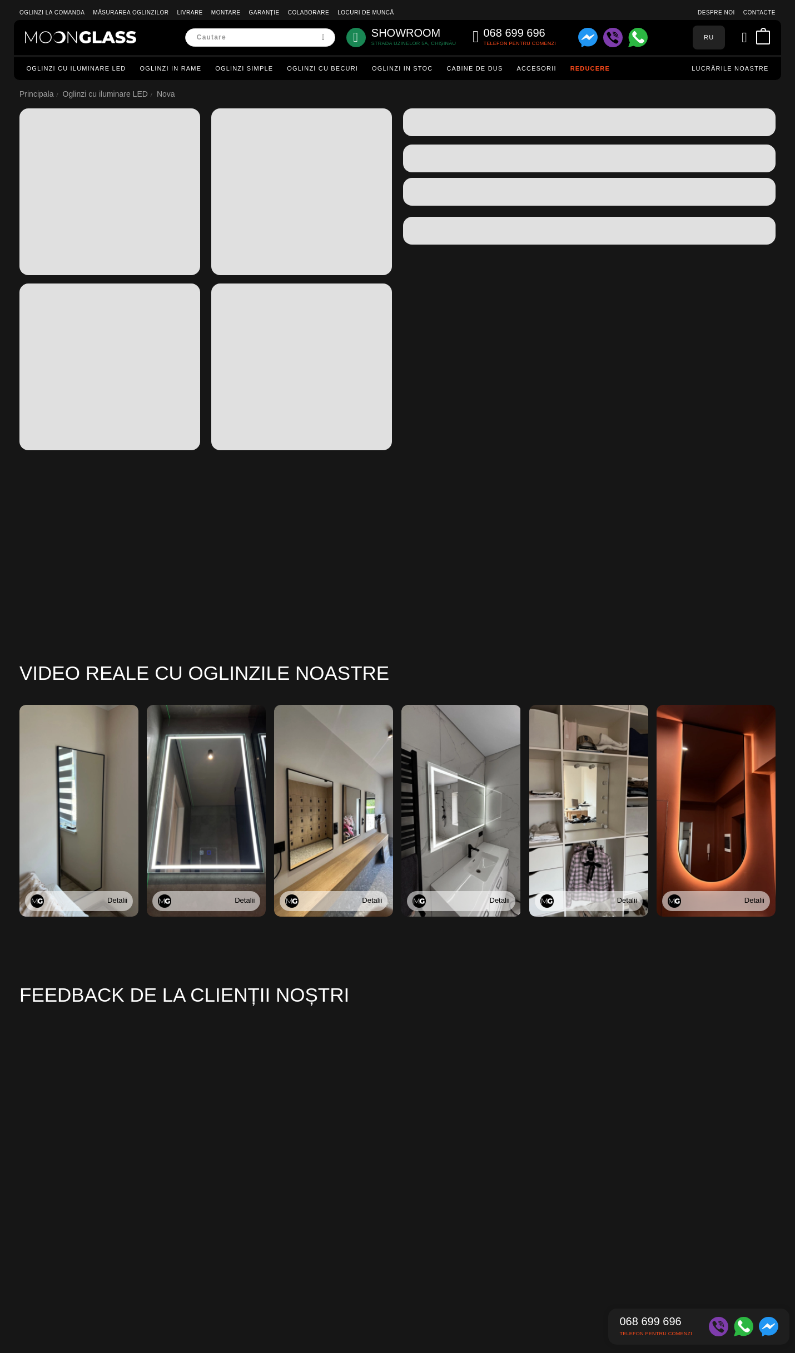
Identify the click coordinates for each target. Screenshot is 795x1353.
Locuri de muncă (365, 12)
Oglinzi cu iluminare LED (76, 68)
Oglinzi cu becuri (322, 68)
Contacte (759, 12)
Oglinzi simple (244, 68)
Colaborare (308, 12)
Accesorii (536, 68)
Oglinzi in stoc (402, 68)
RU (709, 37)
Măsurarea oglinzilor (130, 12)
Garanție (264, 12)
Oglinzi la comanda (52, 12)
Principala (36, 93)
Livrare (190, 12)
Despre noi (716, 12)
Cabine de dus (474, 68)
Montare (226, 12)
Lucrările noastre (730, 68)
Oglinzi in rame (170, 68)
